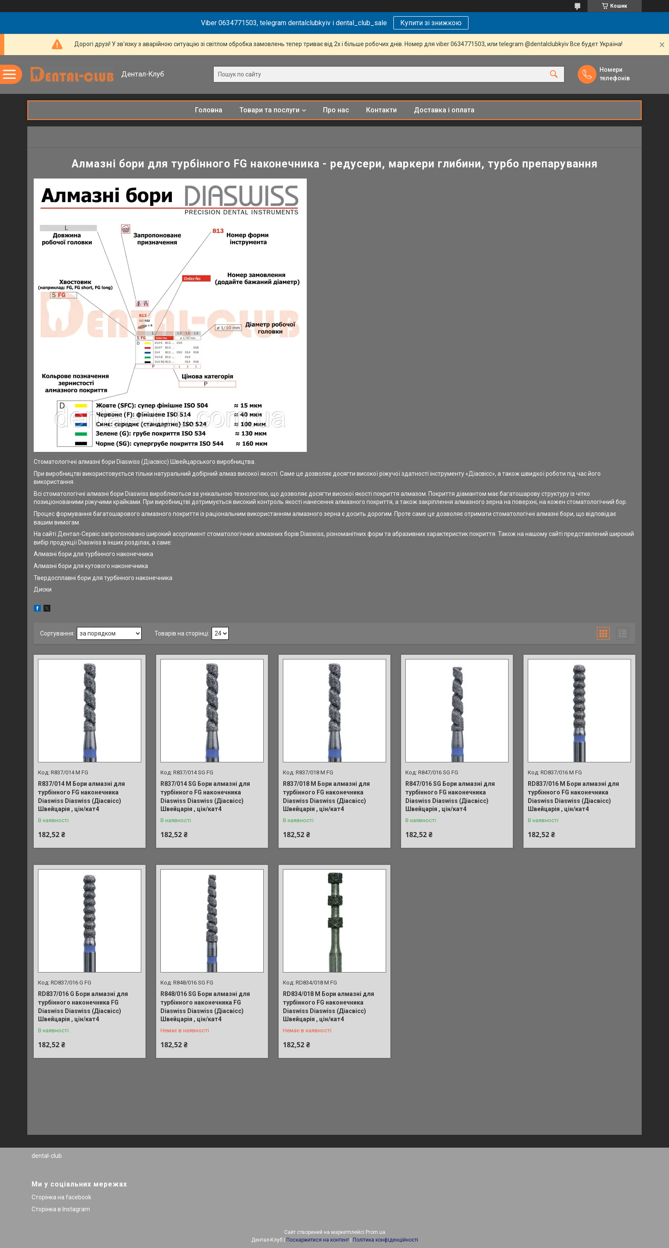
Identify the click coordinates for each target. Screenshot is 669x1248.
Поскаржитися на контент (317, 1240)
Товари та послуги (269, 110)
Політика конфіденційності (385, 1240)
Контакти (381, 110)
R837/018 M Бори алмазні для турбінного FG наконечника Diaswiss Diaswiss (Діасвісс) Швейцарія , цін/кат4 (326, 796)
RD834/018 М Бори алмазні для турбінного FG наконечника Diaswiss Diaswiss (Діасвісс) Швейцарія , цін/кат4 (328, 1006)
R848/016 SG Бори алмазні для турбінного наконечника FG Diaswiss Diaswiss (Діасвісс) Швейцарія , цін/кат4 (205, 1006)
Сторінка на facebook (61, 1197)
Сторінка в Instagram (61, 1209)
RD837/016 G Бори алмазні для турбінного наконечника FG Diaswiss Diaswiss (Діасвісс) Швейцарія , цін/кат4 (83, 1006)
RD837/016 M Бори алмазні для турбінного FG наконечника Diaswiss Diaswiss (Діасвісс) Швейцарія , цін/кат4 (573, 796)
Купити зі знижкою (431, 23)
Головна (208, 110)
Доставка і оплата (444, 110)
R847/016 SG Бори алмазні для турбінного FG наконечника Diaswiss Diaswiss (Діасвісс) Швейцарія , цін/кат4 (450, 796)
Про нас (336, 110)
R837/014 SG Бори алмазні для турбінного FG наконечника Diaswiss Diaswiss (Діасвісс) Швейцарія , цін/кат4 (205, 796)
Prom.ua (375, 1232)
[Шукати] (554, 74)
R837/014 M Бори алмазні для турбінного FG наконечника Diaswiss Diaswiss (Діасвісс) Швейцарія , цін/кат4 (81, 796)
